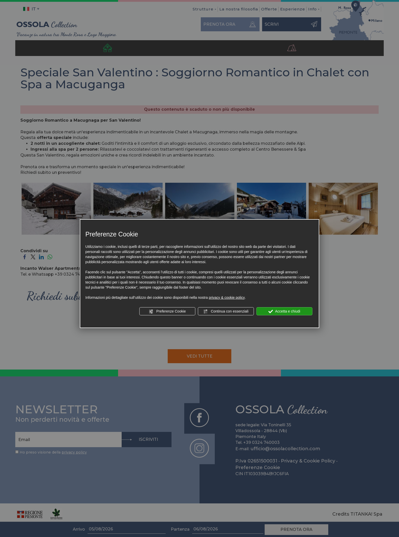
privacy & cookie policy (227, 297)
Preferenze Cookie (167, 311)
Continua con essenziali (226, 311)
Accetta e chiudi (284, 311)
